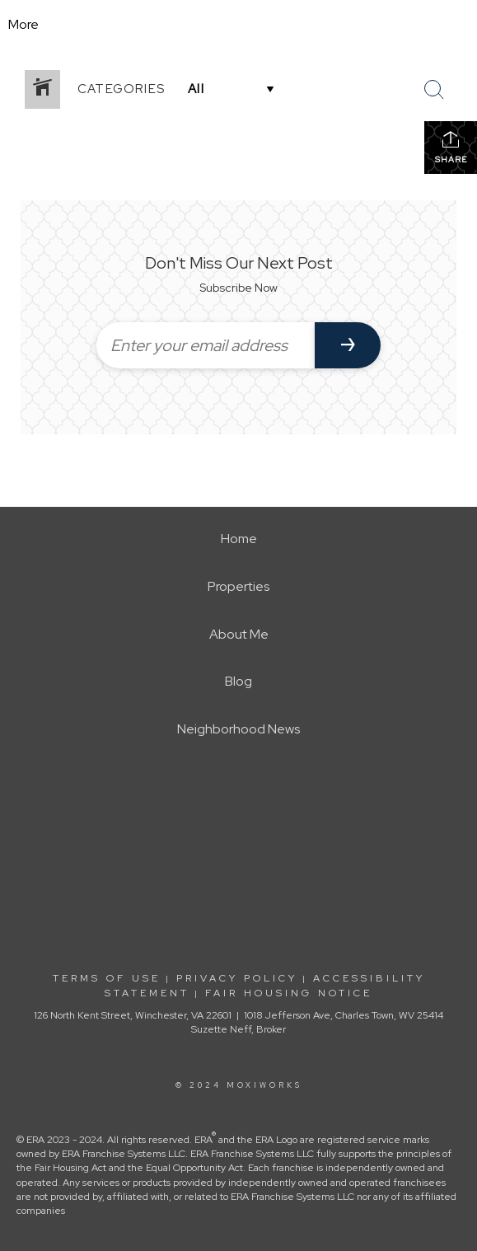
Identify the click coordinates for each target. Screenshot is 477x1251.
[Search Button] (434, 90)
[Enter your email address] (205, 345)
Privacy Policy (236, 978)
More (23, 24)
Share (451, 147)
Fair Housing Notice (288, 993)
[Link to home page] (238, 24)
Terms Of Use (107, 978)
